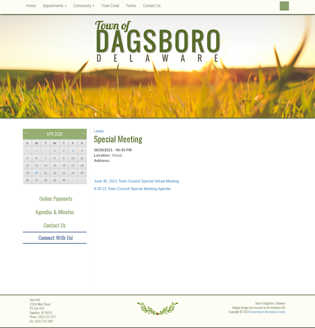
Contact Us (152, 5)
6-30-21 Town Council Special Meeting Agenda (132, 189)
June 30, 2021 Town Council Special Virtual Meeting (136, 181)
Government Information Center (268, 311)
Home (31, 5)
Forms (131, 5)
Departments (55, 5)
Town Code (110, 5)
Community (84, 5)
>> (83, 133)
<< (26, 133)
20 (36, 173)
